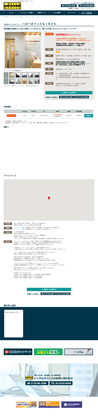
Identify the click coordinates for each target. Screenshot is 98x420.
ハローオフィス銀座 (19, 228)
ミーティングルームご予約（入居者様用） (87, 12)
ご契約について (41, 12)
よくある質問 (56, 12)
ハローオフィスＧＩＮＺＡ (40, 16)
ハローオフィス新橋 (19, 229)
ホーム (11, 12)
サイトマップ (89, 8)
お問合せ (77, 8)
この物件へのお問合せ (69, 93)
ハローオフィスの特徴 (26, 12)
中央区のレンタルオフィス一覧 (26, 16)
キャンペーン (72, 12)
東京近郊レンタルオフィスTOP (11, 16)
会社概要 (70, 8)
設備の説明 (87, 63)
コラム (82, 8)
